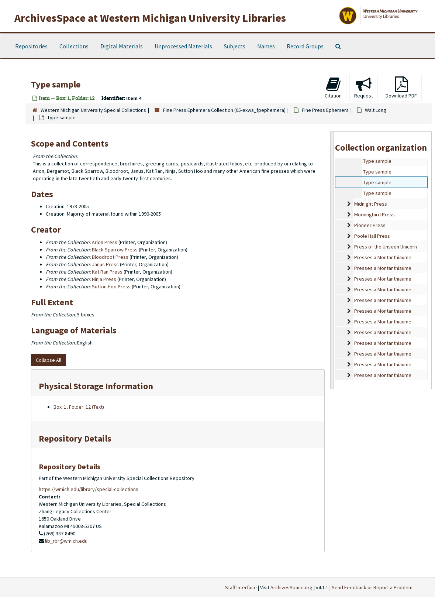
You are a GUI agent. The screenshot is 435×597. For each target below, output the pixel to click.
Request (363, 87)
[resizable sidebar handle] (332, 260)
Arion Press (104, 242)
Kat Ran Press (107, 271)
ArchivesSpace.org (291, 587)
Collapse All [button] (48, 360)
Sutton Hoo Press (111, 286)
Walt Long (375, 110)
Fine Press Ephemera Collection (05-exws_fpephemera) (224, 110)
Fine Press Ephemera (325, 110)
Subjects (234, 46)
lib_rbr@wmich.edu (66, 541)
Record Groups (305, 46)
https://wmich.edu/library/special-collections (88, 489)
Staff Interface (241, 587)
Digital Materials (121, 46)
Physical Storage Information (96, 386)
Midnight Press (370, 203)
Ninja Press (104, 279)
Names (266, 46)
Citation (333, 87)
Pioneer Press (370, 225)
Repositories (31, 46)
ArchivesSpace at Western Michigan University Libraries (150, 18)
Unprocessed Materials (183, 46)
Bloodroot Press (110, 257)
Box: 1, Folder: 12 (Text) (78, 407)
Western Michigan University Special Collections (93, 110)
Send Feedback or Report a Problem (372, 587)
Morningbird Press (374, 214)
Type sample (377, 161)
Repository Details (75, 438)
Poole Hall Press (372, 236)
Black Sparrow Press (115, 249)
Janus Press (105, 264)
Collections (74, 46)
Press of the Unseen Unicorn (385, 246)
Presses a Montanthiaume (382, 257)
